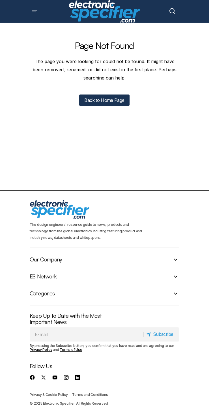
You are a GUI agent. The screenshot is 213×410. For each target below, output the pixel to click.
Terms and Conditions (90, 394)
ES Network (43, 276)
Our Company (46, 259)
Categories (42, 293)
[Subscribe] (161, 334)
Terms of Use (71, 349)
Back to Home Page (104, 100)
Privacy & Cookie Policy (49, 394)
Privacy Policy (41, 349)
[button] (35, 11)
